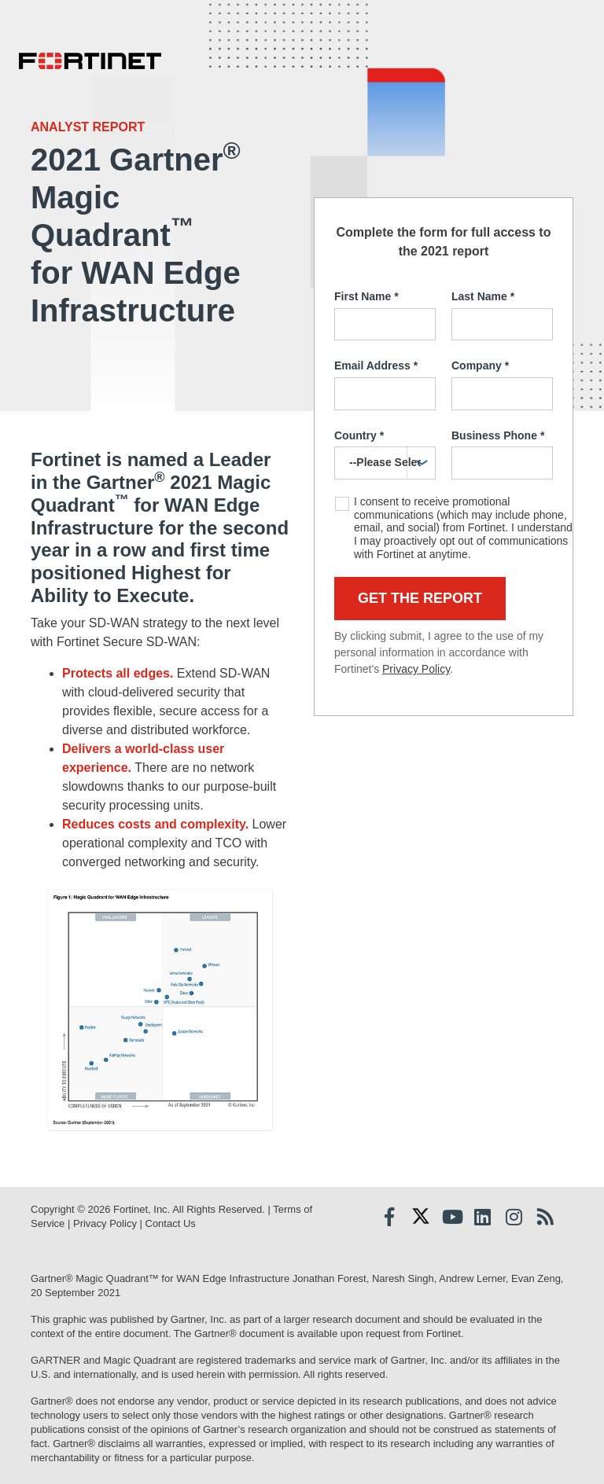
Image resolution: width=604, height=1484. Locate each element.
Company (480, 366)
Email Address (376, 366)
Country (359, 436)
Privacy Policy (416, 669)
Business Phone (497, 436)
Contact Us (170, 1223)
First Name (366, 297)
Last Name (482, 297)
